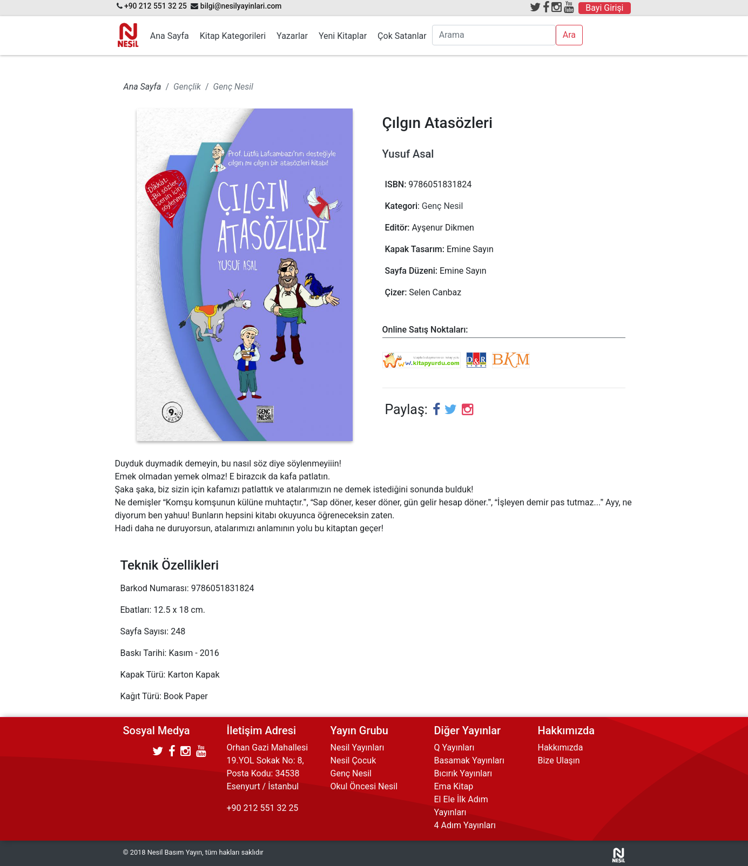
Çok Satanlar (402, 36)
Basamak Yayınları (469, 760)
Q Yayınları (454, 747)
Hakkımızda (560, 747)
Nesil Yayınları (358, 747)
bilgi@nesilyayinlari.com (241, 6)
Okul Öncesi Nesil (364, 786)
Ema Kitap (454, 786)
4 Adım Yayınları (465, 825)
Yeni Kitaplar (343, 36)
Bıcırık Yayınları (463, 773)
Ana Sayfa (169, 36)
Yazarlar (292, 36)
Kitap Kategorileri (233, 36)
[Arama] (494, 35)
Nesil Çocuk (353, 760)
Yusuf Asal (408, 153)
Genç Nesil (442, 206)
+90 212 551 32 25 (155, 6)
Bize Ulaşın (559, 760)
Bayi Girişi (604, 8)
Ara (569, 35)
